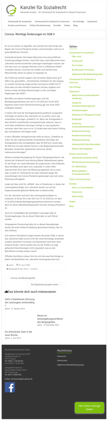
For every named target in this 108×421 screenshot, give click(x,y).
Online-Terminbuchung (40, 25)
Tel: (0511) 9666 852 (13, 375)
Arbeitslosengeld (79, 110)
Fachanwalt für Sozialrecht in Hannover (52, 21)
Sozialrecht (92, 21)
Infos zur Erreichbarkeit (82, 187)
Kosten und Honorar (17, 25)
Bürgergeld (77, 119)
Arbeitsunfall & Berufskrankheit (86, 144)
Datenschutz (77, 196)
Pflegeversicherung (81, 140)
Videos (67, 25)
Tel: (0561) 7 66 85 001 (14, 361)
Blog (75, 25)
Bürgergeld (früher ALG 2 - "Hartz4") (23, 269)
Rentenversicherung (81, 131)
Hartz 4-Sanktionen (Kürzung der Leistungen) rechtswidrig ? (20, 302)
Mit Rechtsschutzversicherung (86, 162)
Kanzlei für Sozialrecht (43, 7)
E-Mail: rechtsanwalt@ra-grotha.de (18, 379)
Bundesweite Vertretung (83, 70)
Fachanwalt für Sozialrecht (20, 21)
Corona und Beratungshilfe (21, 278)
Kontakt (57, 25)
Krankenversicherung (81, 135)
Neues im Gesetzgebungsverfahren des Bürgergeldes (50, 318)
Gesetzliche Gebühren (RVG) (85, 158)
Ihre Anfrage (78, 21)
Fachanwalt (77, 61)
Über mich (76, 56)
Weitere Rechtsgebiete (82, 149)
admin (11, 265)
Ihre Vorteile (77, 65)
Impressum (77, 192)
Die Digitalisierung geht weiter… (46, 284)
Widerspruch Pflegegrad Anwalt (86, 115)
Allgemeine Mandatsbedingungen (87, 74)
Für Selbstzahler (79, 166)
